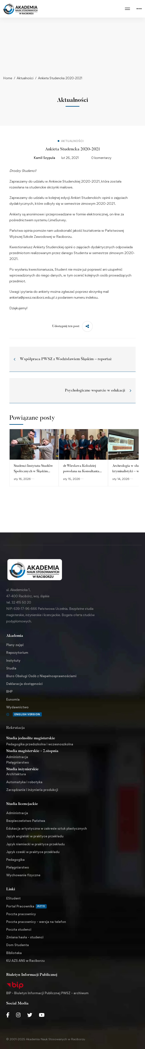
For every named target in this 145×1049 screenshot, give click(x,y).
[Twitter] (29, 1014)
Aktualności (25, 78)
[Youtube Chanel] (41, 1014)
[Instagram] (18, 1014)
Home (7, 78)
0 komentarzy (101, 158)
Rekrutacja (15, 728)
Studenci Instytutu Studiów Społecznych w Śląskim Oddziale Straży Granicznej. (33, 471)
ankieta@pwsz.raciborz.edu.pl (32, 297)
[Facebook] (8, 1014)
